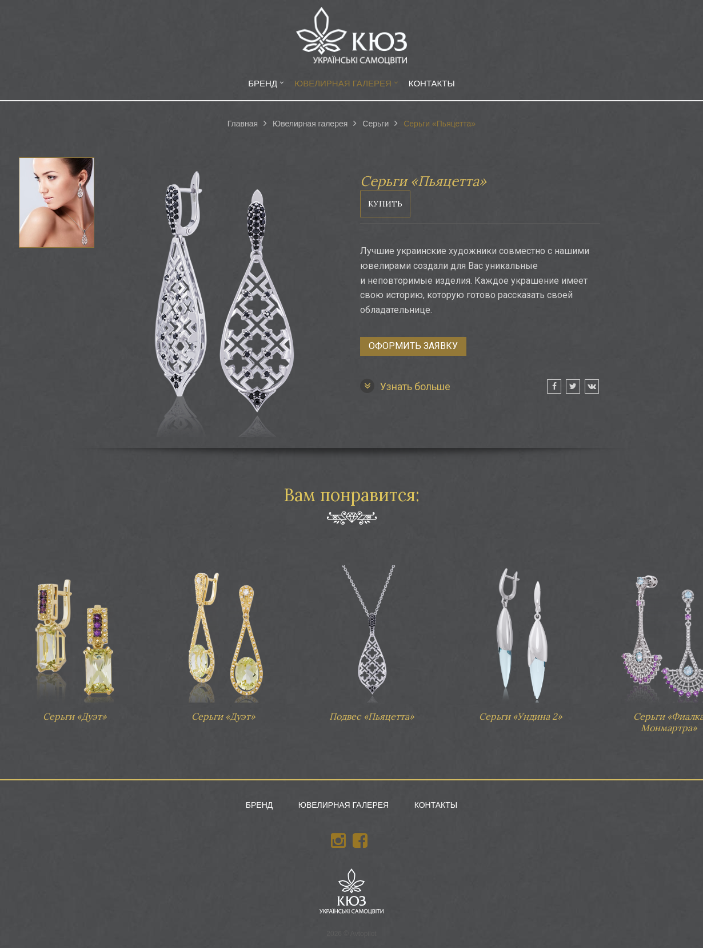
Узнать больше (405, 386)
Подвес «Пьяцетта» (371, 638)
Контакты (432, 83)
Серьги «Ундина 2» (520, 638)
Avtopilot (363, 934)
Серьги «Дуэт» (74, 638)
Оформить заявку (413, 345)
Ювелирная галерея (343, 83)
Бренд (262, 83)
